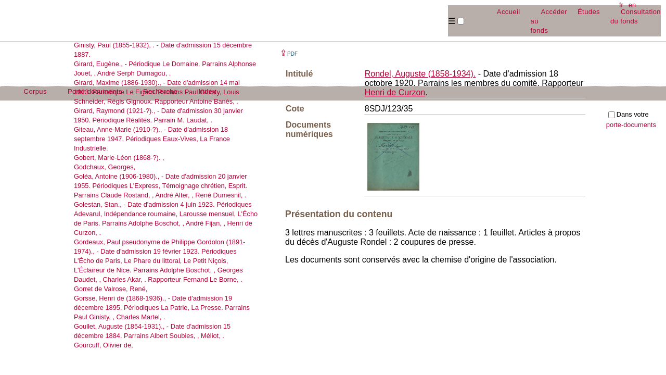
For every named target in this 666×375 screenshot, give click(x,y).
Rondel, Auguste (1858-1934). (420, 73)
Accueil (508, 12)
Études (589, 12)
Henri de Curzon (395, 92)
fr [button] (621, 5)
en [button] (632, 5)
